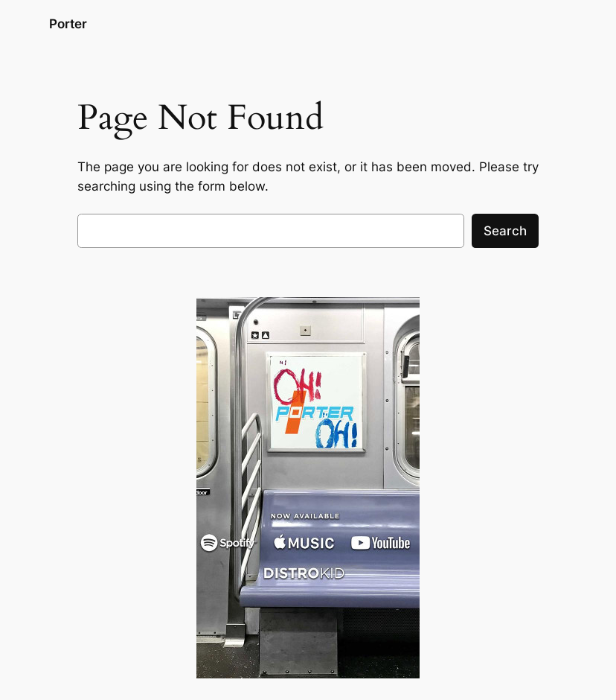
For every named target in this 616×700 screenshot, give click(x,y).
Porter (68, 23)
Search (505, 230)
